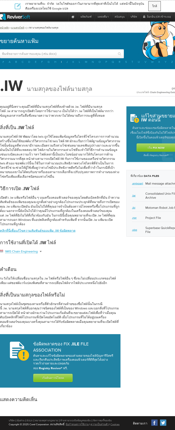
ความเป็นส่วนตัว (99, 424)
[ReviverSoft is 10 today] (64, 16)
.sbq (134, 229)
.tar (134, 195)
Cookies (114, 424)
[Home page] (72, 16)
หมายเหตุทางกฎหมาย (46, 420)
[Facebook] (154, 425)
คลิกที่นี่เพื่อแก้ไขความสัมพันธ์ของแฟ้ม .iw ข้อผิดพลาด (37, 230)
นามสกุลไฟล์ (17, 27)
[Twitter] (163, 425)
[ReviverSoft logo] (15, 16)
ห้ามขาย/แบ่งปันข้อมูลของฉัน (75, 420)
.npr (134, 217)
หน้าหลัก (4, 27)
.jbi (133, 207)
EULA (30, 420)
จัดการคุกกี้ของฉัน (102, 420)
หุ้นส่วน (20, 420)
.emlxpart (137, 183)
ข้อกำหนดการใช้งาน (77, 424)
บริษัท (12, 420)
